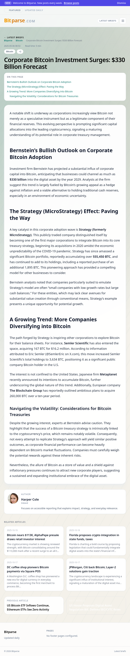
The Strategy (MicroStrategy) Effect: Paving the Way (35, 86)
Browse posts (71, 3)
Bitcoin (19, 40)
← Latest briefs (14, 37)
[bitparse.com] (19, 20)
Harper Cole (30, 499)
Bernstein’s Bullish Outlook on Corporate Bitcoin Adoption (39, 82)
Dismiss (121, 3)
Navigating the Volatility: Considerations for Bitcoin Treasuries (44, 96)
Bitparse (8, 40)
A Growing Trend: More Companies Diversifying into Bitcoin (40, 91)
